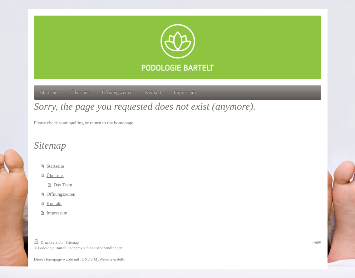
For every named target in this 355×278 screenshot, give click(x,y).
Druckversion (49, 242)
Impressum (57, 212)
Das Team (63, 184)
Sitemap (72, 242)
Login (316, 242)
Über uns (55, 175)
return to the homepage (111, 122)
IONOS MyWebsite (96, 259)
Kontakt (54, 203)
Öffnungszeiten (61, 194)
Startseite (55, 166)
